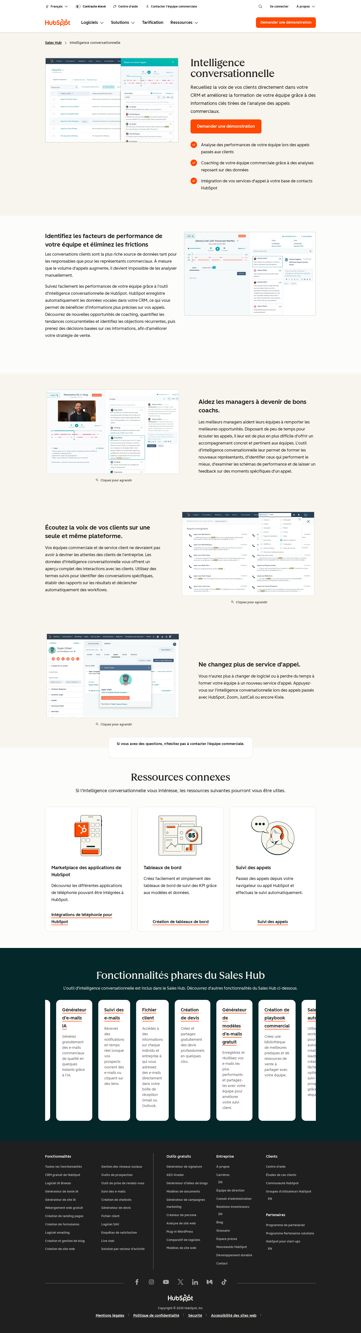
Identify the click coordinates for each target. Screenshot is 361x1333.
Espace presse (226, 1239)
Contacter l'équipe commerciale (171, 6)
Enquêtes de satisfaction (119, 1232)
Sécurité (195, 1315)
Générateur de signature (184, 1166)
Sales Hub (53, 43)
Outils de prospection (117, 1175)
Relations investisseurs (239, 1211)
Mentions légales (110, 1315)
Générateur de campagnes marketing (185, 1203)
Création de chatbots (116, 1200)
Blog (219, 1222)
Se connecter (279, 6)
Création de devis (190, 1014)
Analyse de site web (181, 1223)
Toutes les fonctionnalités (63, 1166)
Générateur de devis (116, 1208)
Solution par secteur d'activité (123, 1249)
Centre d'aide (125, 6)
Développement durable (234, 1255)
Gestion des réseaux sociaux (121, 1166)
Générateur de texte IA (61, 1191)
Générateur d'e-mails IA (74, 1018)
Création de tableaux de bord (181, 921)
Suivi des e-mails (114, 1014)
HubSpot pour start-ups (291, 1246)
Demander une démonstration (288, 22)
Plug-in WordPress (179, 1231)
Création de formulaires (62, 1224)
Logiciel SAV (110, 1224)
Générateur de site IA (60, 1200)
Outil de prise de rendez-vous (122, 1183)
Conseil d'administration (233, 1199)
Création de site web (60, 1249)
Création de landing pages (64, 1216)
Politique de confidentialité (156, 1315)
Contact (222, 1263)
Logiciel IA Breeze (58, 1183)
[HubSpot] (57, 22)
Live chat (107, 1241)
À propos (223, 1166)
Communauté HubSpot (282, 1183)
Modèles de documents (183, 1191)
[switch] (91, 6)
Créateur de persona (181, 1215)
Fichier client (149, 1014)
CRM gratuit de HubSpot (62, 1175)
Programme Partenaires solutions (290, 1233)
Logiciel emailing (57, 1232)
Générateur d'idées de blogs (187, 1183)
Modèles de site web (181, 1248)
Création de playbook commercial (277, 1018)
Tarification (152, 22)
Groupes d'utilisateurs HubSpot (291, 1196)
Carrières (239, 1179)
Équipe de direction (230, 1190)
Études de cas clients (281, 1175)
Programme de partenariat (285, 1225)
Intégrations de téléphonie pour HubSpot (81, 918)
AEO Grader (175, 1175)
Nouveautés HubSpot (231, 1247)
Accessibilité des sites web (233, 1315)
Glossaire (223, 1230)
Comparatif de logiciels (183, 1240)
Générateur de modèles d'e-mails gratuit (234, 1026)
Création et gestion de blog (65, 1241)
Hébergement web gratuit (64, 1208)
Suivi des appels (272, 921)
